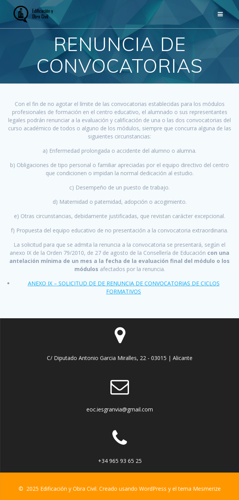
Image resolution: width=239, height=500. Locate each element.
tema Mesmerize (199, 488)
